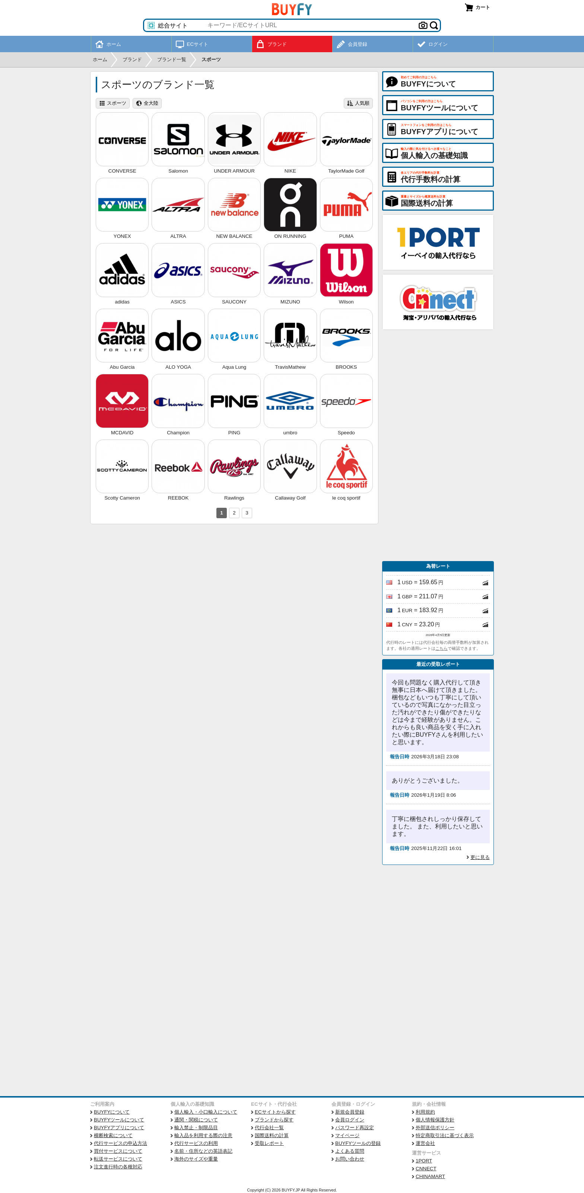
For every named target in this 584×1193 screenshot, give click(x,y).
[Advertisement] (438, 445)
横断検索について (113, 1135)
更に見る (480, 857)
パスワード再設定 (354, 1127)
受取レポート (269, 1143)
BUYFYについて (112, 1112)
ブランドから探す (274, 1120)
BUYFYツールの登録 (358, 1143)
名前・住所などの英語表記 (203, 1151)
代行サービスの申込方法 (120, 1143)
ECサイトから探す (275, 1112)
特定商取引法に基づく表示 (445, 1135)
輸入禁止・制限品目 (196, 1127)
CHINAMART (430, 1176)
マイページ (347, 1135)
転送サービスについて (118, 1159)
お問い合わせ (349, 1159)
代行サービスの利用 (196, 1143)
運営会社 (425, 1143)
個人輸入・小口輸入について (205, 1112)
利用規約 (425, 1112)
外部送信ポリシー (435, 1127)
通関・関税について (196, 1120)
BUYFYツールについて (119, 1120)
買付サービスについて (118, 1151)
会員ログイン (349, 1120)
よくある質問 (349, 1151)
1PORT (424, 1161)
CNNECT (426, 1168)
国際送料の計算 (272, 1135)
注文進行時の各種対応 (118, 1167)
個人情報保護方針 (435, 1120)
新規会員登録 (349, 1112)
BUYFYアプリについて (119, 1127)
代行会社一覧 (269, 1127)
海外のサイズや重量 (196, 1159)
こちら (441, 648)
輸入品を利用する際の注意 (203, 1135)
